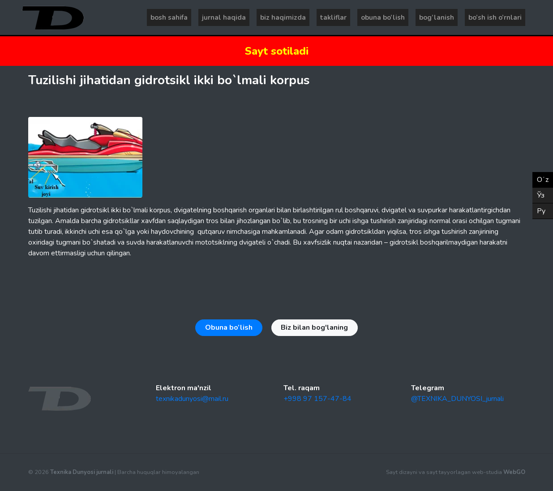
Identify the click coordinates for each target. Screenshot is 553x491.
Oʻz (543, 180)
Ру (541, 211)
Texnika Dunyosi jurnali (81, 472)
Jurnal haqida (224, 17)
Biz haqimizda (283, 17)
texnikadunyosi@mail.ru (192, 399)
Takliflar (333, 17)
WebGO (514, 472)
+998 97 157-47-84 (317, 399)
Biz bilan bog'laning (314, 327)
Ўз (540, 195)
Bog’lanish (436, 17)
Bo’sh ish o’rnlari (495, 17)
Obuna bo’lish (383, 17)
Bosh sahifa (169, 17)
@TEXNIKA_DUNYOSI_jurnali (457, 399)
